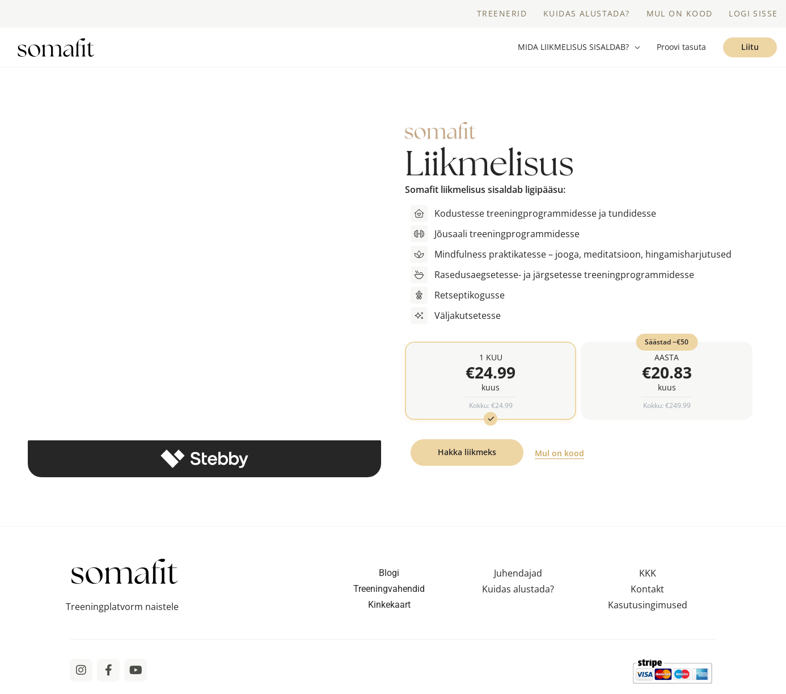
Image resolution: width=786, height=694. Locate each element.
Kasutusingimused (647, 608)
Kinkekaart (389, 608)
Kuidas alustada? (518, 592)
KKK (647, 576)
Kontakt (647, 592)
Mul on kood (559, 457)
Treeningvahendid (389, 592)
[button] (578, 49)
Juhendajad (518, 576)
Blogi (389, 576)
